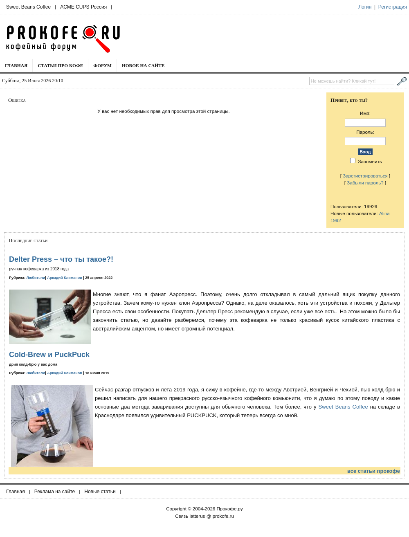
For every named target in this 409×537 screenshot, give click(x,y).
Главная (16, 65)
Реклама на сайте (54, 491)
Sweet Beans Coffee (28, 7)
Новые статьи (100, 491)
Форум (102, 65)
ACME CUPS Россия (83, 7)
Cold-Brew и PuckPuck (49, 355)
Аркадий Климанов (64, 278)
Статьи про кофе (60, 65)
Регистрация (392, 7)
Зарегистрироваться (365, 175)
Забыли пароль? (365, 182)
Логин (364, 7)
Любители (36, 278)
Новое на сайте (143, 65)
